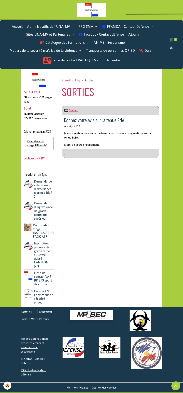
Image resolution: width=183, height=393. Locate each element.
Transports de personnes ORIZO (110, 50)
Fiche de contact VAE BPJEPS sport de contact (82, 60)
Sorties (73, 110)
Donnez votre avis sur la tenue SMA (94, 120)
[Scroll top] (175, 385)
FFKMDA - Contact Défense (126, 27)
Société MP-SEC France (35, 319)
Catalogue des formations (63, 43)
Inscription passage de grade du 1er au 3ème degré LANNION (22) (42, 255)
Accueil (17, 27)
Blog (78, 81)
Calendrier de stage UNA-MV (37, 144)
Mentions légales (77, 388)
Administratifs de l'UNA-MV (49, 27)
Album (133, 35)
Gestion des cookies (104, 388)
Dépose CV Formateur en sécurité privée (43, 297)
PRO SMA (86, 27)
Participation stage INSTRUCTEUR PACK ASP (43, 231)
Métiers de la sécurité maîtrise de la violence (44, 50)
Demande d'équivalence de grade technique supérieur (43, 211)
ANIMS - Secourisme (109, 43)
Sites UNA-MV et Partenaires (48, 35)
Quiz (145, 50)
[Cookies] (8, 386)
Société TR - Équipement (37, 312)
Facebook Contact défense (101, 35)
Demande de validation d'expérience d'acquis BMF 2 (43, 189)
